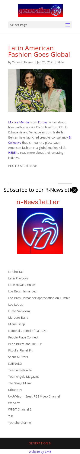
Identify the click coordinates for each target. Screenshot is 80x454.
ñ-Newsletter (40, 202)
